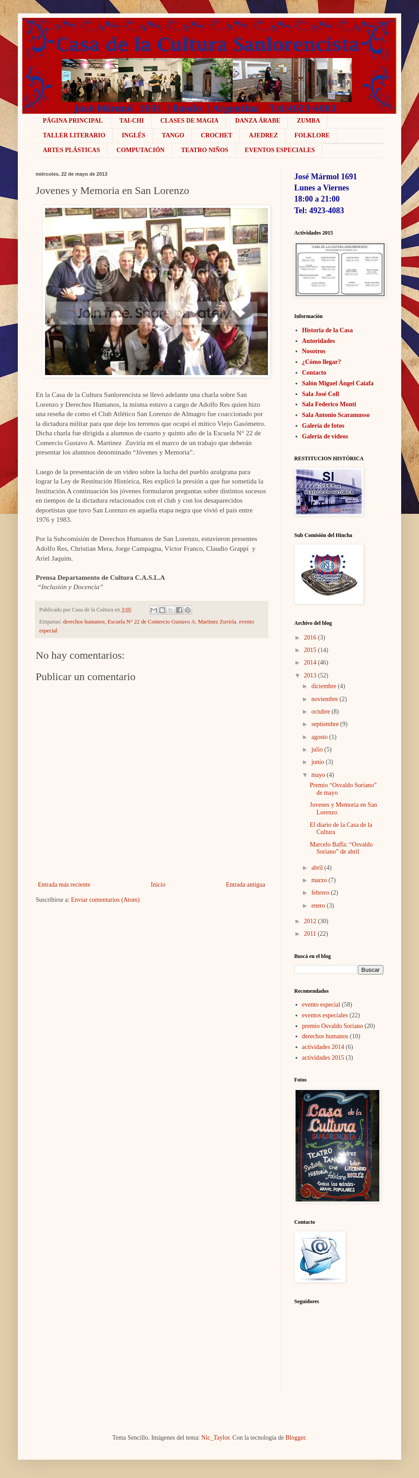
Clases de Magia (189, 120)
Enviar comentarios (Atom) (105, 899)
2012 (310, 921)
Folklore (312, 135)
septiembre (324, 724)
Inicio (158, 884)
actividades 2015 (323, 1057)
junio (317, 762)
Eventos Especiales (280, 150)
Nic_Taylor (215, 1437)
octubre (320, 711)
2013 (310, 675)
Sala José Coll (320, 394)
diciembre (323, 686)
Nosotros (314, 351)
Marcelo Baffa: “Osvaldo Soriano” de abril (341, 848)
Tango (173, 135)
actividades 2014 (323, 1047)
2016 (310, 637)
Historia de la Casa (327, 330)
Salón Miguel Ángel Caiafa (338, 383)
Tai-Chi (131, 120)
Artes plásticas (71, 150)
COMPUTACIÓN (140, 150)
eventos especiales (325, 1015)
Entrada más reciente (64, 884)
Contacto (314, 372)
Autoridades (318, 341)
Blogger (295, 1437)
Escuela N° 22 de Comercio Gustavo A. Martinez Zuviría (171, 622)
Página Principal (73, 120)
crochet (216, 135)
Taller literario (74, 135)
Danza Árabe (257, 120)
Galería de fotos (323, 425)
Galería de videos (325, 436)
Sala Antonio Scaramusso (336, 415)
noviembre (324, 699)
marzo (319, 880)
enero (318, 905)
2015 (310, 650)
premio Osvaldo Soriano (332, 1026)
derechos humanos (84, 622)
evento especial (321, 1004)
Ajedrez (263, 135)
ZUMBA (308, 120)
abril (317, 867)
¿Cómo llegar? (321, 362)
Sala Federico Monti (329, 404)
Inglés (133, 135)
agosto (319, 737)
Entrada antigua (245, 884)
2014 (310, 662)
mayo (318, 775)
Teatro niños (204, 150)
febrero (320, 892)
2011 (310, 933)
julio (317, 749)
